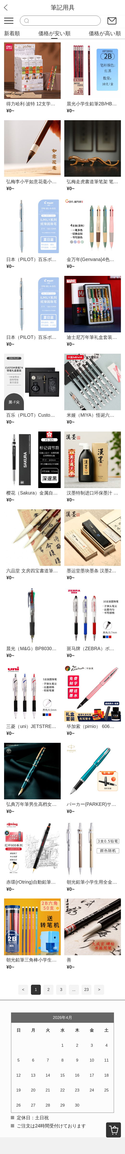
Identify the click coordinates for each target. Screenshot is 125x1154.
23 (86, 989)
